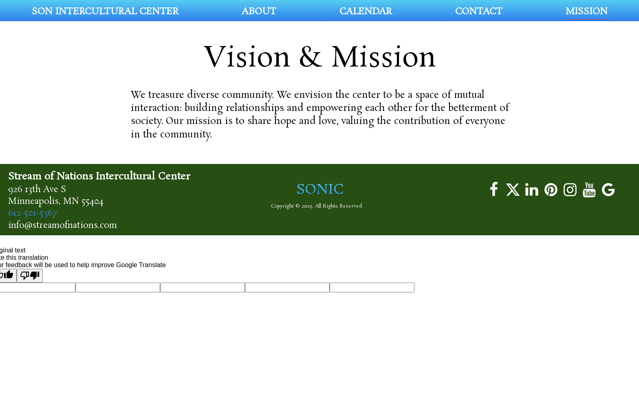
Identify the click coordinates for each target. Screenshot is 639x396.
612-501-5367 (32, 213)
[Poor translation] (30, 276)
